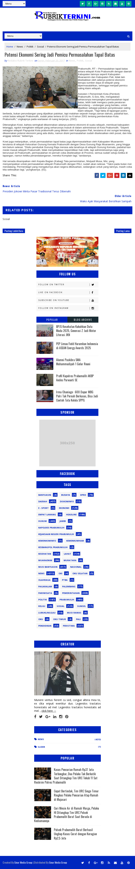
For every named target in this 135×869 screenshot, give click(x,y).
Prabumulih (67, 599)
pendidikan (44, 625)
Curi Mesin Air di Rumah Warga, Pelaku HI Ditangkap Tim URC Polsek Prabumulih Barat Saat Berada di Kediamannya (66, 814)
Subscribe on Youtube (68, 300)
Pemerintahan (71, 593)
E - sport (43, 508)
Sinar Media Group (23, 862)
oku (40, 619)
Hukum (42, 521)
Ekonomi (64, 508)
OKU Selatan (79, 573)
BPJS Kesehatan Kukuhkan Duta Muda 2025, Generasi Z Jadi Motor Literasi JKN (76, 330)
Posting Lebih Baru (14, 231)
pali (78, 619)
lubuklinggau (47, 612)
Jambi (63, 521)
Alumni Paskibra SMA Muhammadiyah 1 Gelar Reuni (73, 362)
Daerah (42, 501)
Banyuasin (44, 494)
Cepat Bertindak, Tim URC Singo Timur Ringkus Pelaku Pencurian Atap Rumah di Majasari (76, 795)
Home (9, 46)
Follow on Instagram (68, 308)
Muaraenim (45, 560)
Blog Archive (83, 320)
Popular (52, 320)
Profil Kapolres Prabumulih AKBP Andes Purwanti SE (75, 378)
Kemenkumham (75, 540)
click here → (48, 711)
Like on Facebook (68, 292)
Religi (41, 606)
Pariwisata (45, 593)
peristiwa (69, 625)
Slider (41, 746)
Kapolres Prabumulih (51, 527)
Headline (71, 514)
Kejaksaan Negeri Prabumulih (56, 534)
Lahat (67, 553)
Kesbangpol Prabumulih (53, 547)
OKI (60, 573)
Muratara (70, 560)
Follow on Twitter (68, 284)
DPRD (83, 494)
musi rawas (74, 612)
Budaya (65, 494)
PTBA (65, 580)
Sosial (40, 46)
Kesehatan (44, 553)
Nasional (75, 566)
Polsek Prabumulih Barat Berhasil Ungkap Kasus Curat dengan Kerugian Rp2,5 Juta (75, 834)
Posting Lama (123, 231)
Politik (30, 46)
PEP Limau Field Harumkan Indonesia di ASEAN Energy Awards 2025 (77, 346)
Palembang (68, 586)
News (20, 46)
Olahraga (44, 580)
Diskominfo (67, 501)
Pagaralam (45, 586)
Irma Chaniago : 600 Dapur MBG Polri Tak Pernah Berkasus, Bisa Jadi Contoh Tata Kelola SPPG (77, 396)
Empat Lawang (47, 514)
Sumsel (81, 606)
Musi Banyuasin (47, 566)
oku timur (59, 619)
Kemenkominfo (47, 540)
